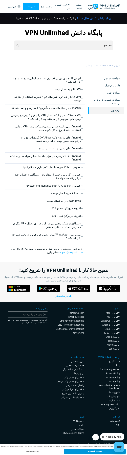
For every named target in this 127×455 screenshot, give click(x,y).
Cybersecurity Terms (73, 433)
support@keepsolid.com (70, 252)
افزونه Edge (114, 348)
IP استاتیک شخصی (75, 365)
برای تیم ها (79, 373)
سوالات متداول (77, 429)
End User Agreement (110, 369)
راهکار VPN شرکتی (74, 385)
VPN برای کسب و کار (74, 377)
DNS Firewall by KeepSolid (71, 324)
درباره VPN (78, 421)
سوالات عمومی (112, 78)
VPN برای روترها (112, 333)
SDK (118, 425)
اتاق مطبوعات (113, 396)
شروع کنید (31, 6)
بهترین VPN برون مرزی (73, 393)
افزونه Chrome (113, 337)
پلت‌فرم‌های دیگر (63, 296)
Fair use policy (113, 377)
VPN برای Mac (113, 313)
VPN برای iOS (113, 317)
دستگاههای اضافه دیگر (73, 369)
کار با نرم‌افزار (112, 85)
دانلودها (49, 7)
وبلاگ (117, 365)
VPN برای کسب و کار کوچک (70, 381)
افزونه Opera (113, 344)
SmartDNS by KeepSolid (72, 320)
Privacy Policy (113, 373)
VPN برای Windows (110, 320)
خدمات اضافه (79, 7)
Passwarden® (76, 313)
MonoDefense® (76, 317)
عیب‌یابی (89, 65)
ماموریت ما (114, 392)
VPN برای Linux (112, 329)
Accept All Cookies (95, 451)
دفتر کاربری (114, 408)
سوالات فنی (113, 92)
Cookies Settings (32, 451)
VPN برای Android (111, 324)
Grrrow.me (78, 333)
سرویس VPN (114, 65)
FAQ (97, 65)
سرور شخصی (77, 361)
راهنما (81, 425)
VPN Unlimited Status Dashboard (109, 387)
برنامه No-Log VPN (110, 404)
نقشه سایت (114, 400)
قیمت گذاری (90, 7)
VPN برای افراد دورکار (73, 389)
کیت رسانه (115, 421)
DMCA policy (113, 381)
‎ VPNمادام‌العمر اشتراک (72, 397)
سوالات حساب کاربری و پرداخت (107, 101)
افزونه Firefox (113, 340)
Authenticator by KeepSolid (70, 329)
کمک (42, 7)
